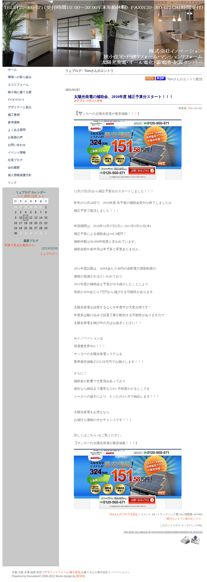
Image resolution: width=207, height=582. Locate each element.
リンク (12, 182)
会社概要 (14, 167)
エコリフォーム (18, 84)
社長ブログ (15, 160)
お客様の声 (15, 137)
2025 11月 (30, 196)
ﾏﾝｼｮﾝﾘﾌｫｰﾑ (16, 99)
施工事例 (14, 114)
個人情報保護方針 (20, 175)
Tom (190, 108)
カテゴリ (79, 100)
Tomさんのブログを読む (123, 514)
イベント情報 (17, 152)
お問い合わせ (17, 145)
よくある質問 (17, 129)
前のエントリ (175, 518)
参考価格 (14, 122)
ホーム (12, 69)
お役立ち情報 (94, 100)
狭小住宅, (75, 572)
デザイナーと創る (20, 107)
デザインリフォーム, (57, 572)
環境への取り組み (20, 77)
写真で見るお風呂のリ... (21, 245)
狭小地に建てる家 (20, 92)
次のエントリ (193, 518)
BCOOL (81, 576)
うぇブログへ (49, 253)
